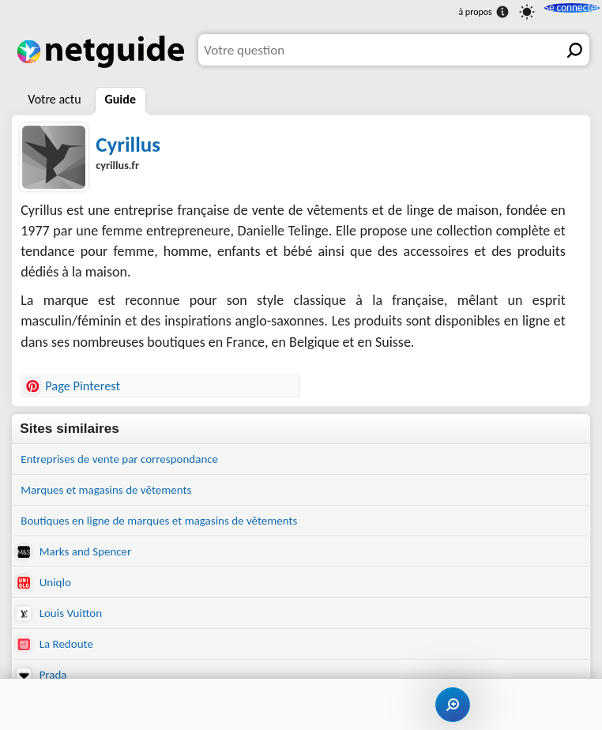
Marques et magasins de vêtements (118, 493)
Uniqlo (46, 593)
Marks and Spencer (81, 559)
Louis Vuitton (64, 627)
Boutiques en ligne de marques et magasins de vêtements (180, 526)
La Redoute (59, 660)
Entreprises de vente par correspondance (134, 460)
